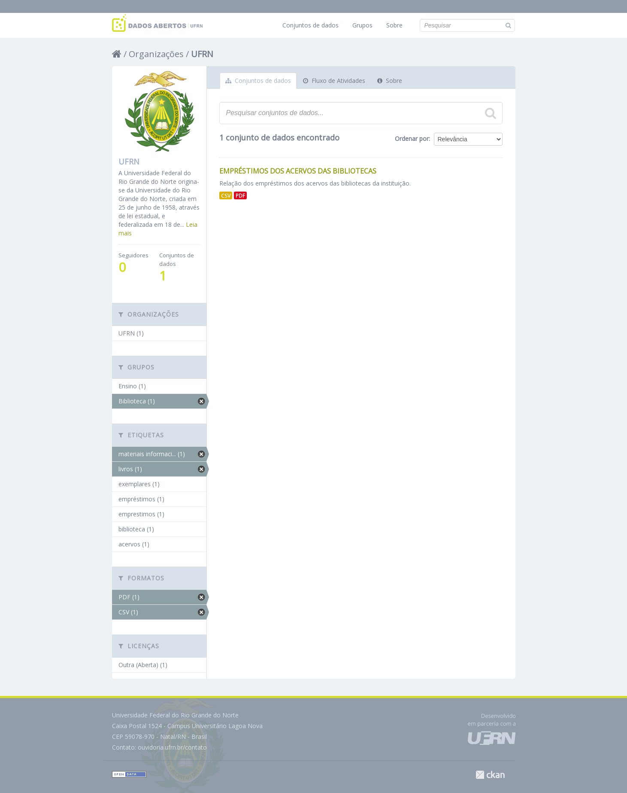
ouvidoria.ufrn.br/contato (172, 747)
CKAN (490, 774)
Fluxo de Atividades (334, 80)
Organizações (156, 54)
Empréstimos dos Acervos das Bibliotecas (297, 171)
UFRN (202, 54)
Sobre (394, 25)
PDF (240, 195)
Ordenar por (412, 138)
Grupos (362, 25)
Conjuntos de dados (310, 25)
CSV (225, 195)
